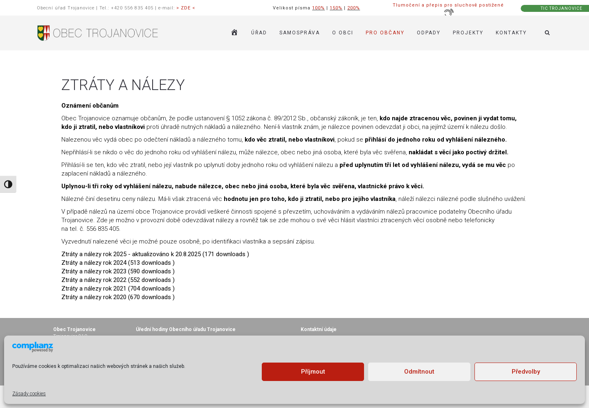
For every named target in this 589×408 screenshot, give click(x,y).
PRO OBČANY (385, 33)
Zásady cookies (29, 394)
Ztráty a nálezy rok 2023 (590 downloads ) (118, 271)
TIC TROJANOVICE (561, 8)
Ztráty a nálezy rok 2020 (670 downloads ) (118, 297)
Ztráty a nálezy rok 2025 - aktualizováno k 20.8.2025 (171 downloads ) (155, 254)
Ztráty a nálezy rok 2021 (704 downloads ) (118, 288)
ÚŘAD (259, 33)
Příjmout (313, 371)
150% (336, 8)
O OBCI (342, 33)
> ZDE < (185, 8)
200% (353, 8)
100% (318, 8)
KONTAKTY (511, 33)
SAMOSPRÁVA (299, 33)
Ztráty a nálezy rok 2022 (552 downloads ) (118, 280)
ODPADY (429, 33)
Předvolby (526, 371)
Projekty (468, 33)
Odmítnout (419, 371)
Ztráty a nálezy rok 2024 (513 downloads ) (118, 262)
